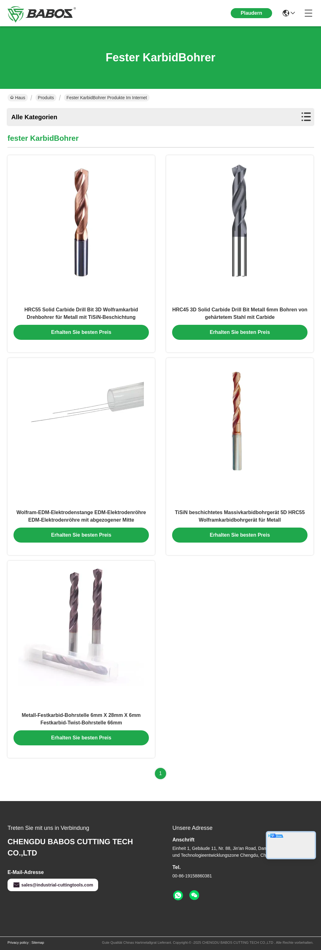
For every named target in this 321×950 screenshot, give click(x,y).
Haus (17, 97)
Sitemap (37, 942)
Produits (46, 97)
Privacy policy (18, 942)
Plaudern (251, 13)
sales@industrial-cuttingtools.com (53, 884)
